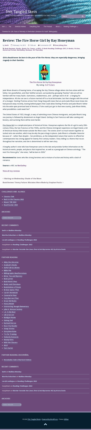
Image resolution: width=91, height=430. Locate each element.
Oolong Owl (8, 320)
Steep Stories (9, 329)
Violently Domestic (11, 337)
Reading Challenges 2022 (27, 240)
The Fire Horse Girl (38, 82)
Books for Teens (28, 49)
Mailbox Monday (15, 230)
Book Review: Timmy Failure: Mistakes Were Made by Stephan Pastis (32, 182)
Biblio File (7, 271)
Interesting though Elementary (16, 306)
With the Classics (10, 343)
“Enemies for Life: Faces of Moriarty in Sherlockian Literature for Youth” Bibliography (29, 31)
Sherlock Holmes (20, 26)
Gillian (66, 419)
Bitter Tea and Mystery (13, 276)
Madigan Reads (10, 318)
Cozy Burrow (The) (11, 298)
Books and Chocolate (12, 284)
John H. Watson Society (13, 309)
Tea (10, 26)
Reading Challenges (70, 26)
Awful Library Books (12, 268)
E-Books (70, 49)
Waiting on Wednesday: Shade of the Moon (22, 179)
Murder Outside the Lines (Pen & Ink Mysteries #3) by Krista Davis (39, 249)
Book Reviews (10, 49)
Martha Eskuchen (9, 235)
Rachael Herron (10, 323)
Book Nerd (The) (10, 282)
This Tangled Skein (21, 12)
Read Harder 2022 (11, 205)
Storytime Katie (10, 331)
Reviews (29, 50)
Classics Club (9, 197)
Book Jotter (8, 279)
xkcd (5, 345)
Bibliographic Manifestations (15, 273)
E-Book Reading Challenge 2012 (54, 49)
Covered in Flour (10, 295)
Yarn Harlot (8, 348)
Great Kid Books (10, 301)
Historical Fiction (9, 50)
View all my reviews (11, 171)
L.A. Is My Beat (10, 312)
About (58, 26)
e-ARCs (38, 49)
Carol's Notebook (11, 293)
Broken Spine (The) (11, 290)
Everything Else (35, 26)
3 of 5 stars (50, 85)
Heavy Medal (9, 304)
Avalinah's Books (10, 265)
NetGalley (21, 50)
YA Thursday (38, 50)
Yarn (3, 26)
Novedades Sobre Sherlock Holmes (17, 360)
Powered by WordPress (50, 419)
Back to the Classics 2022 (14, 199)
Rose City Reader (10, 326)
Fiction (77, 49)
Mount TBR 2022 (10, 202)
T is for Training (10, 334)
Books (18, 49)
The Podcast (48, 26)
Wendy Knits (9, 340)
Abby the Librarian (11, 262)
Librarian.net (9, 315)
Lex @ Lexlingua (8, 240)
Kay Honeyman (54, 82)
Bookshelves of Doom (12, 287)
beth (7, 45)
